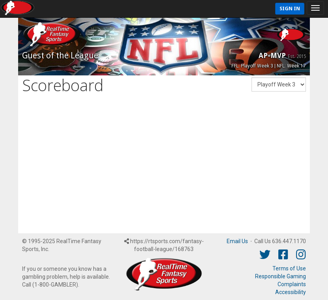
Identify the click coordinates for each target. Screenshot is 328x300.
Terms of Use (289, 268)
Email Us (237, 241)
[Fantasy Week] (279, 84)
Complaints (292, 284)
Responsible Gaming (280, 276)
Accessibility (290, 292)
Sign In (290, 8)
